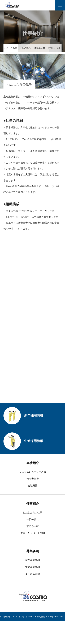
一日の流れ (25, 48)
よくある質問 (32, 573)
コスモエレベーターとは (32, 471)
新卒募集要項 (32, 559)
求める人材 (39, 48)
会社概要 (32, 485)
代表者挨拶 (33, 478)
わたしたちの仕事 (32, 512)
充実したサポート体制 (54, 49)
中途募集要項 (32, 566)
